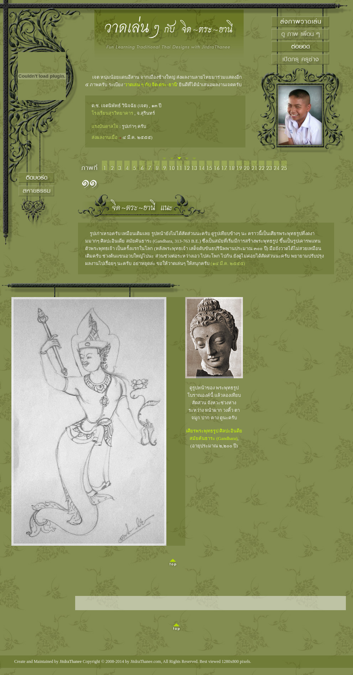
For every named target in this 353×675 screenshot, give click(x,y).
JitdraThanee (70, 661)
